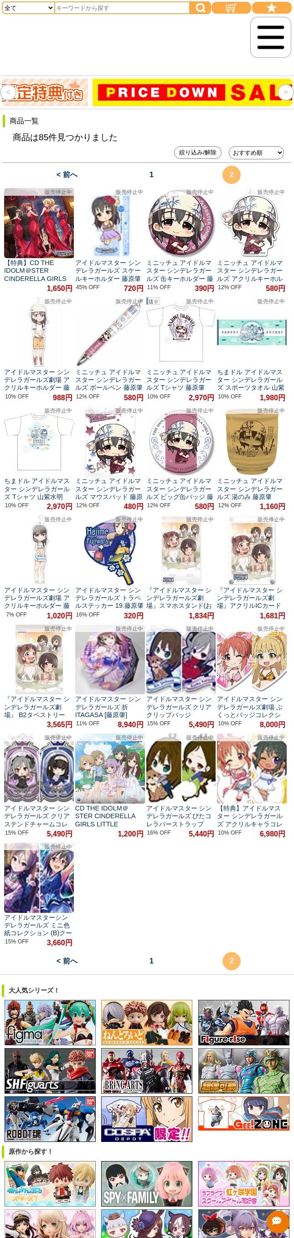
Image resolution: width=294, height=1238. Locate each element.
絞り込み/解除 (198, 152)
